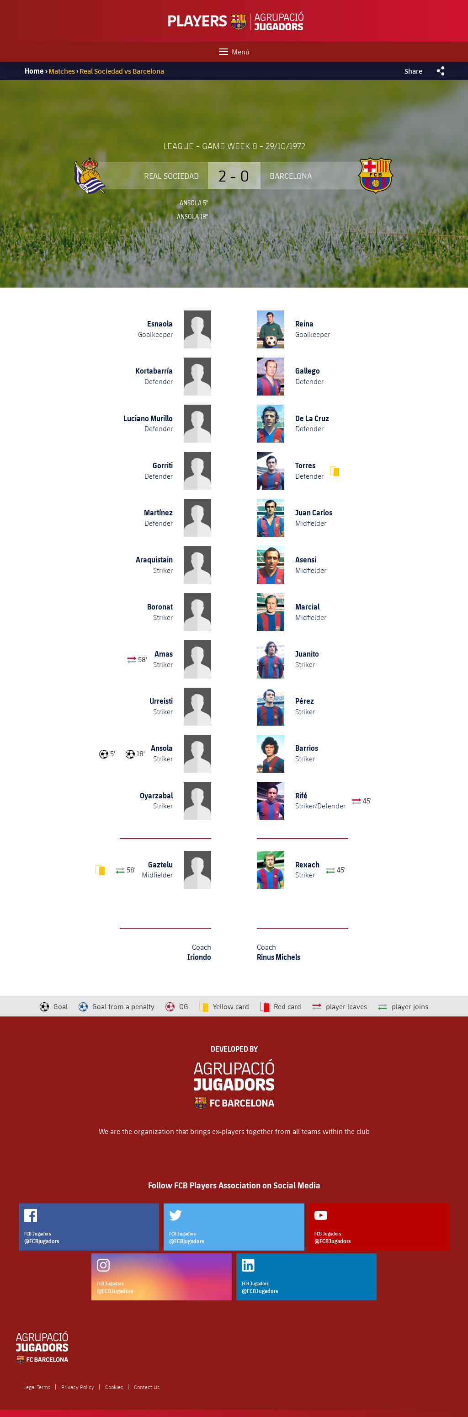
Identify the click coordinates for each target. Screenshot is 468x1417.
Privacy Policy (77, 1387)
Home (34, 70)
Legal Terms (36, 1387)
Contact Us (147, 1387)
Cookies (114, 1387)
